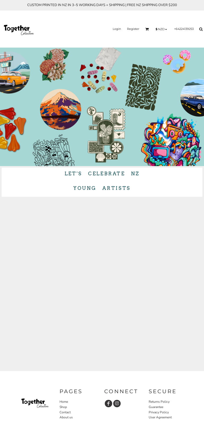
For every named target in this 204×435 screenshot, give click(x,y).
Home (64, 402)
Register (133, 29)
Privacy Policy (159, 412)
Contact (65, 412)
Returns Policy (159, 402)
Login (117, 29)
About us (66, 417)
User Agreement (160, 417)
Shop (63, 407)
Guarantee (156, 407)
